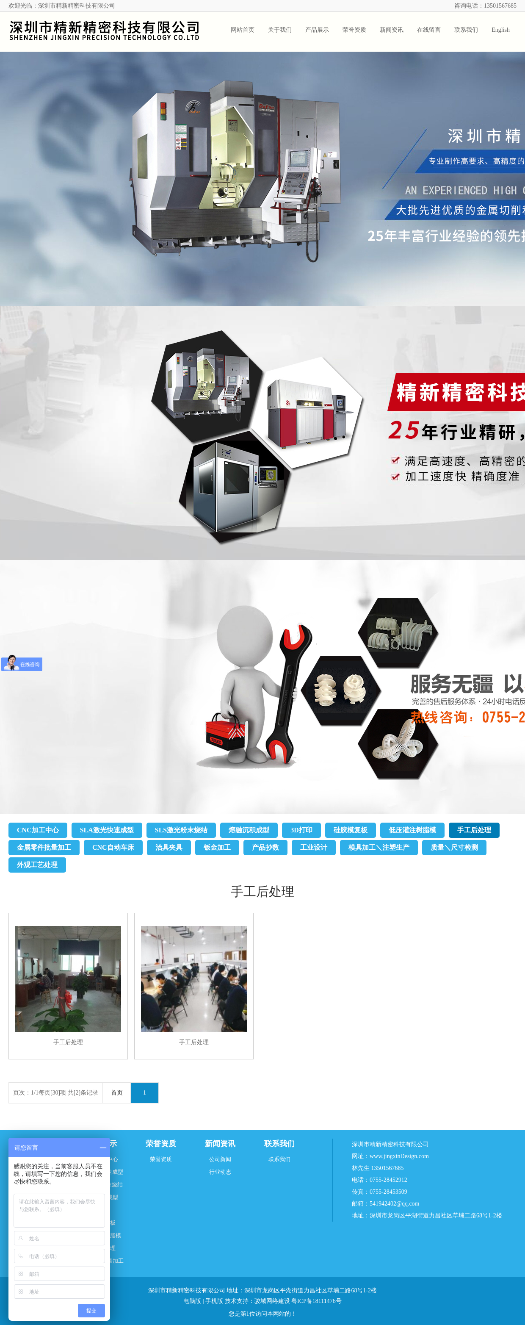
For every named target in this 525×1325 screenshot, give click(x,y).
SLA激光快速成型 (107, 830)
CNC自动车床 (113, 847)
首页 (117, 1092)
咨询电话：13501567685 (485, 6)
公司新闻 (220, 1159)
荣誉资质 (161, 1143)
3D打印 (301, 830)
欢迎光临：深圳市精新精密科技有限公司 (61, 6)
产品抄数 (265, 847)
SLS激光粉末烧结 (181, 830)
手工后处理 (474, 830)
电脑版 (192, 1301)
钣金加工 (217, 847)
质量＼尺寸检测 (454, 847)
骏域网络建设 (272, 1301)
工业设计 (313, 847)
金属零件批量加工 (44, 847)
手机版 (214, 1301)
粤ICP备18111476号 (316, 1301)
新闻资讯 (220, 1143)
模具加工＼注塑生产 (378, 847)
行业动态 (220, 1172)
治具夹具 (168, 847)
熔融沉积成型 (249, 830)
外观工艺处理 (37, 864)
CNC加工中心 (38, 830)
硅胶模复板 (351, 830)
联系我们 (279, 1143)
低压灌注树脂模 (412, 830)
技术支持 (237, 1301)
